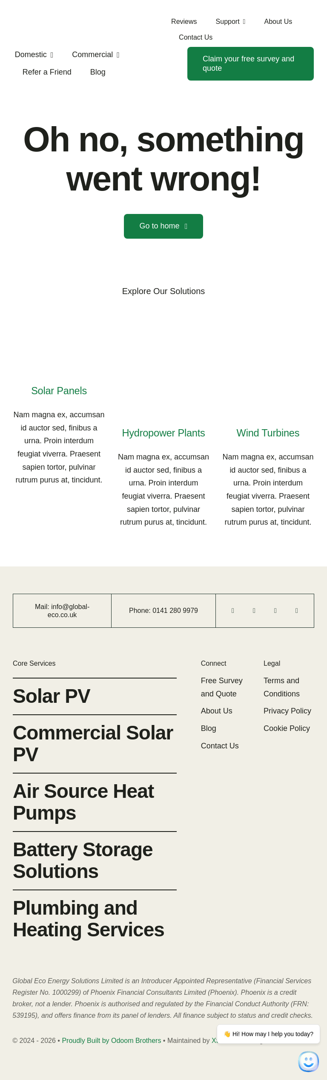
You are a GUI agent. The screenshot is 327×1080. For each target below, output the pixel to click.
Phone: (140, 610)
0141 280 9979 (175, 610)
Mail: (43, 606)
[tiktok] (254, 611)
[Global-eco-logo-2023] (30, 15)
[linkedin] (296, 611)
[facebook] (232, 611)
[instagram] (275, 611)
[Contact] (250, 64)
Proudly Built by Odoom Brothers (111, 1040)
